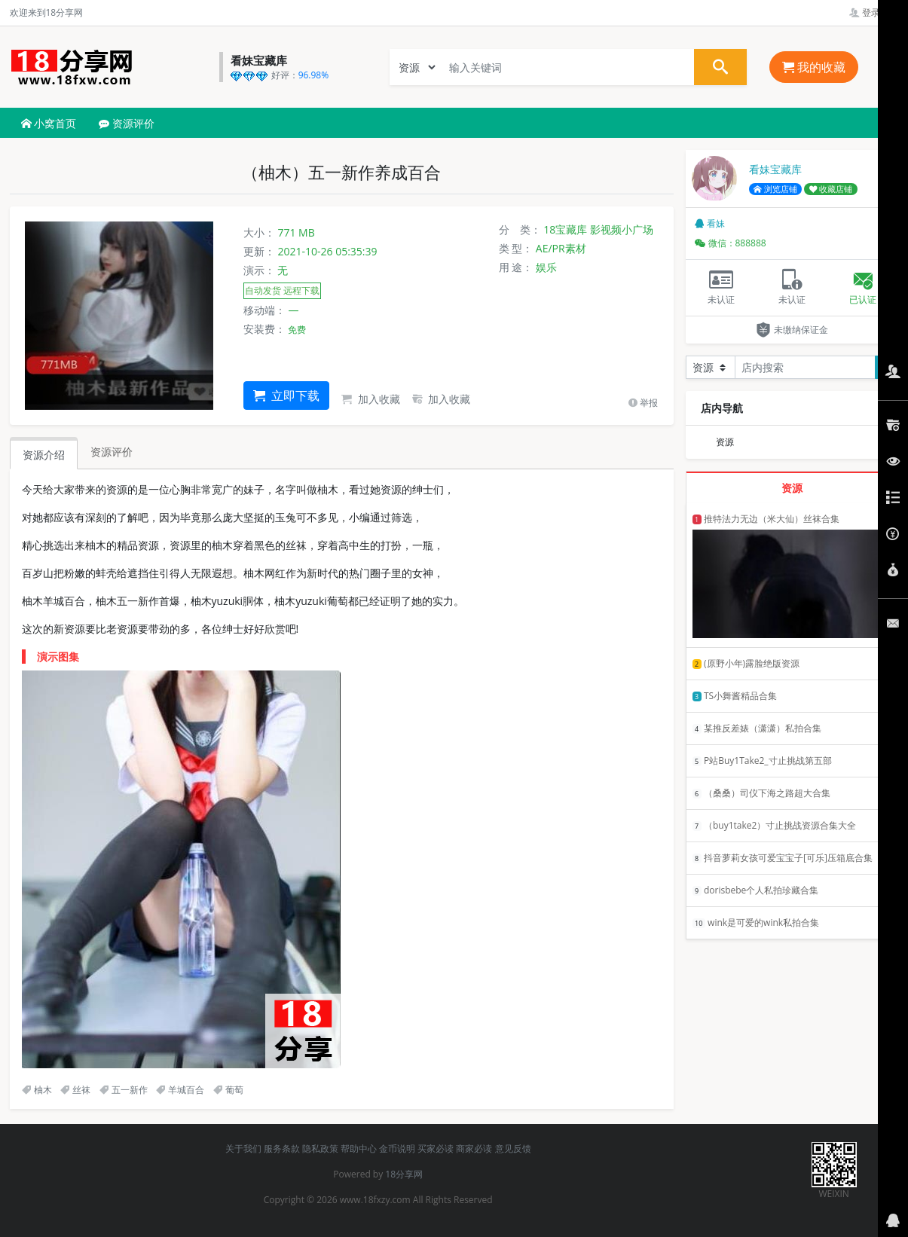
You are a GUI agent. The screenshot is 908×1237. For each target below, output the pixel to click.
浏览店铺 (775, 189)
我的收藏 (813, 67)
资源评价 (126, 123)
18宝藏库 (565, 229)
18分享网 (404, 1174)
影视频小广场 (621, 229)
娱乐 (546, 267)
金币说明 (397, 1148)
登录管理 (873, 12)
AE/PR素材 (561, 248)
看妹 (710, 223)
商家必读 (474, 1148)
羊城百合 (180, 1089)
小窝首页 (49, 123)
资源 (725, 441)
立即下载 (286, 395)
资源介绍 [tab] (44, 454)
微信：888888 (730, 243)
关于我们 (243, 1148)
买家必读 (435, 1148)
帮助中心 (359, 1148)
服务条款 (282, 1148)
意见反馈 (513, 1148)
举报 (643, 402)
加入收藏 (370, 399)
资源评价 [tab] (111, 451)
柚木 (37, 1089)
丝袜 (75, 1089)
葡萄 (228, 1089)
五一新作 (123, 1089)
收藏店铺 (831, 189)
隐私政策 (320, 1148)
